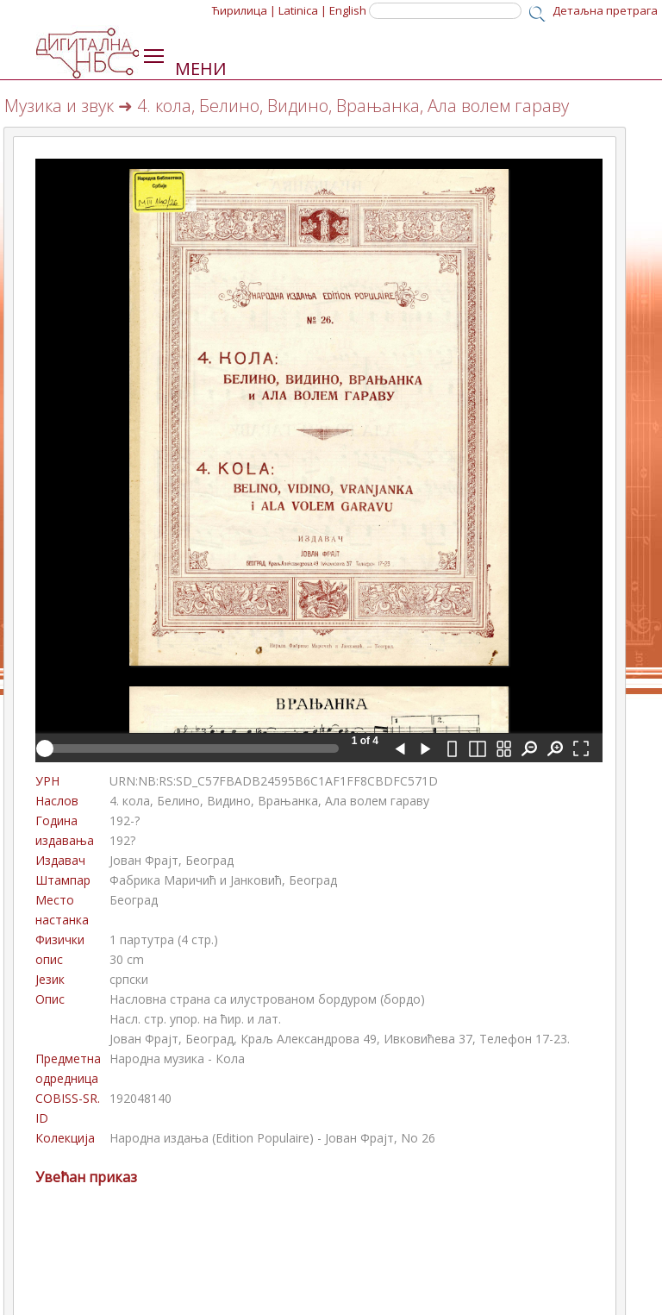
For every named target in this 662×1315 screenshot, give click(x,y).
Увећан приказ (86, 1177)
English (347, 10)
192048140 (140, 1098)
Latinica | (302, 10)
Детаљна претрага (605, 10)
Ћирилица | (244, 10)
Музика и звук (59, 105)
